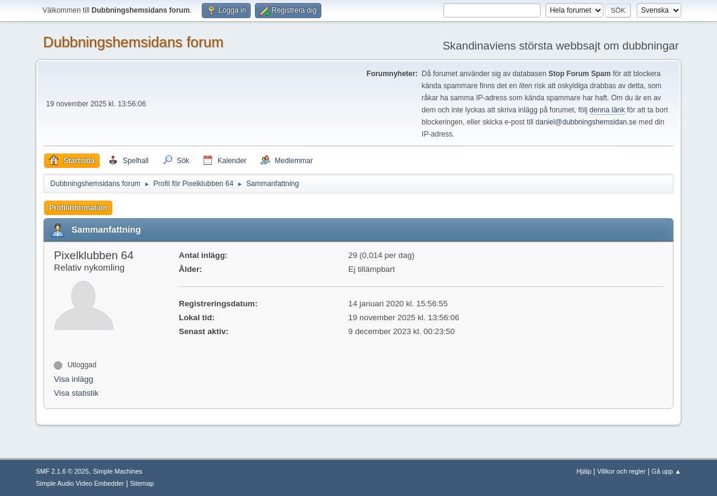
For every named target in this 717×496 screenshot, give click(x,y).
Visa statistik (76, 393)
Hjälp (583, 471)
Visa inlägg (73, 379)
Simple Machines (118, 471)
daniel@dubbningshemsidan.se (586, 122)
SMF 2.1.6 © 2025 (62, 471)
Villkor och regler (621, 471)
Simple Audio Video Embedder (80, 483)
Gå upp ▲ (666, 471)
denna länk (607, 110)
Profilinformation (78, 208)
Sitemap (142, 483)
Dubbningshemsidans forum (133, 42)
